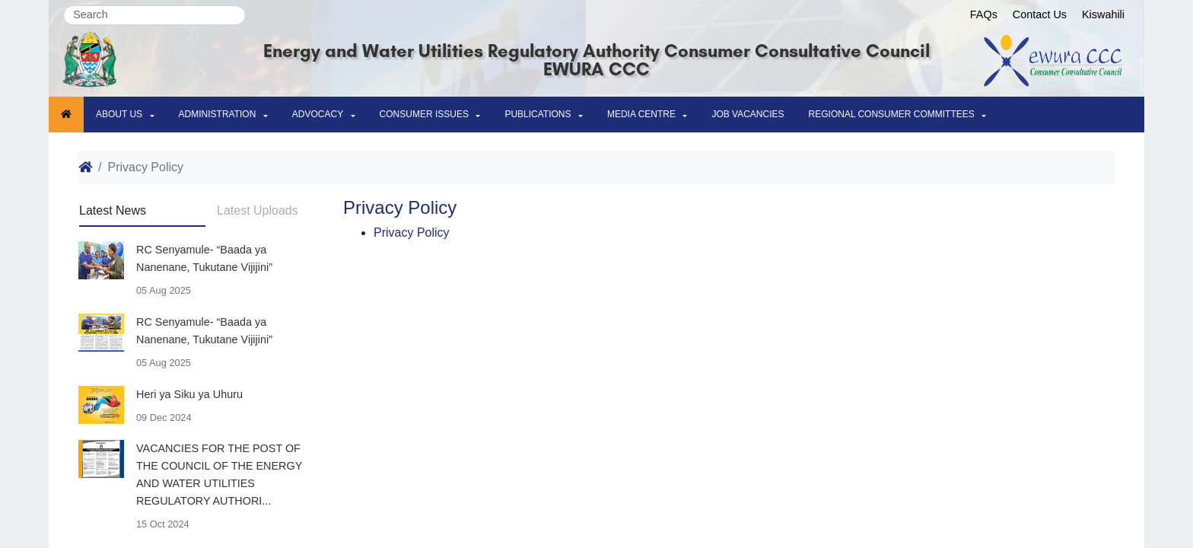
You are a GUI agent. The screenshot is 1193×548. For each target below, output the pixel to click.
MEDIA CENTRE (641, 114)
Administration (217, 114)
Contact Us (1040, 14)
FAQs (983, 14)
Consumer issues (424, 114)
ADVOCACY (317, 114)
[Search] (154, 15)
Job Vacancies (747, 114)
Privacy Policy (412, 232)
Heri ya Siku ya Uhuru (189, 394)
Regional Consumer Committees (892, 114)
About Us (119, 114)
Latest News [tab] (112, 210)
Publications (537, 114)
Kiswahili (1103, 14)
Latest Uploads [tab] (257, 210)
